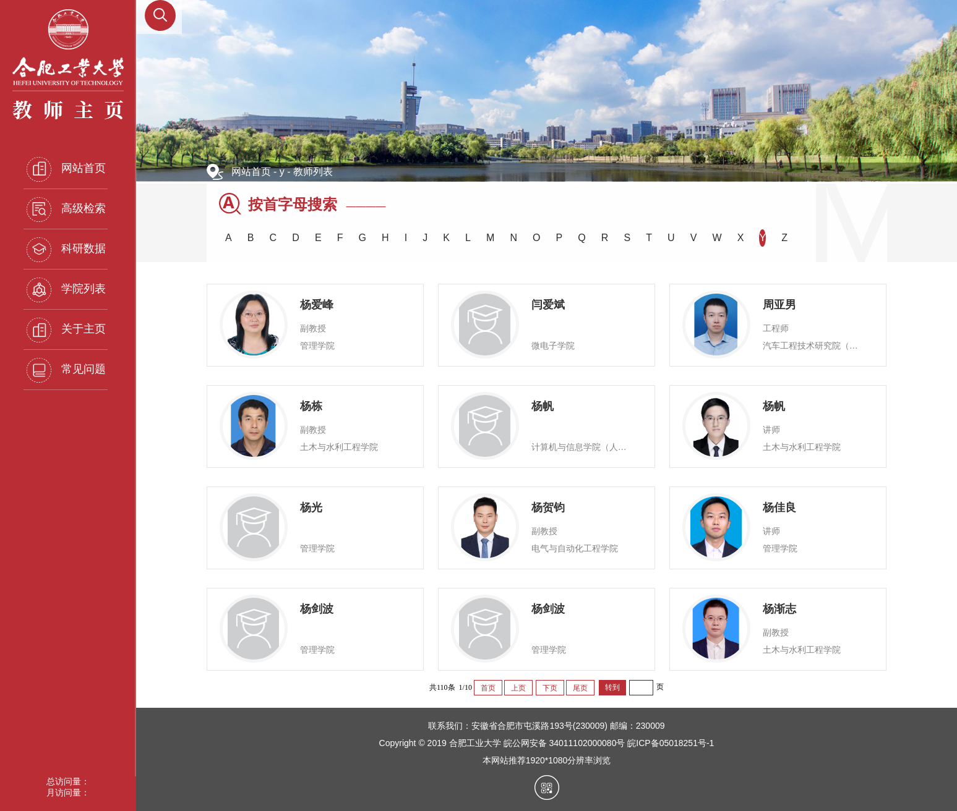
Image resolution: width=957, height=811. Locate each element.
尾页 (580, 688)
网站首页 (66, 169)
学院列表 (66, 290)
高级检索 (66, 209)
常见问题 (66, 370)
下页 (550, 688)
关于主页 (66, 330)
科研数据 (66, 249)
